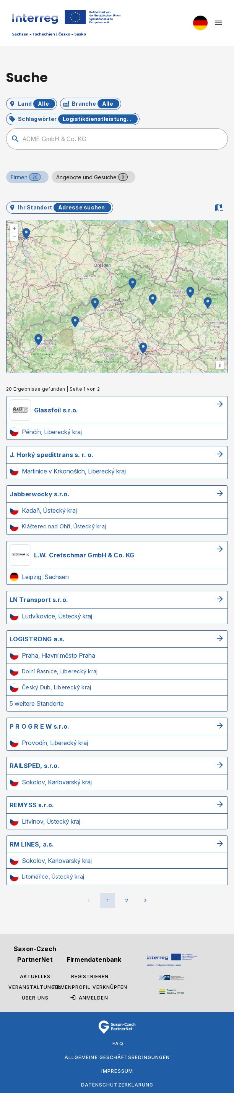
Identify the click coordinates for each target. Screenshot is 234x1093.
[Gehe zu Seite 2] (126, 900)
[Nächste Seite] (145, 900)
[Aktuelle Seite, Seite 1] (107, 900)
